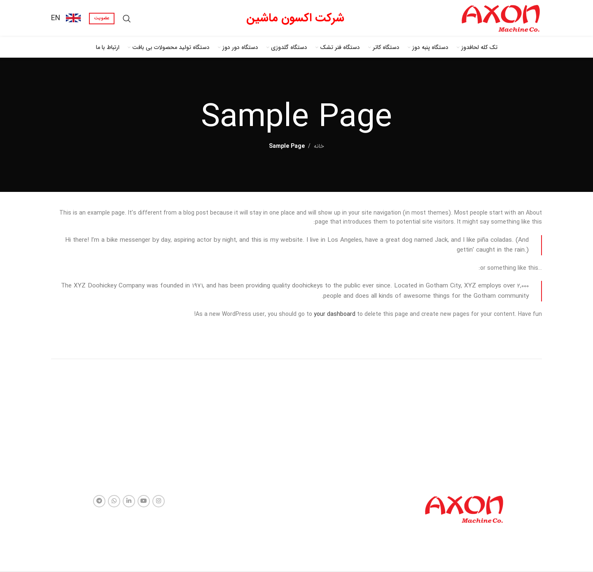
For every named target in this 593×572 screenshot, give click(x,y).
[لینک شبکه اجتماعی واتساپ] (114, 501)
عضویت (102, 18)
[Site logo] (501, 18)
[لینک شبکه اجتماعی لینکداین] (129, 501)
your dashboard (334, 314)
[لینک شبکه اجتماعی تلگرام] (99, 501)
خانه (319, 146)
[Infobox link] (66, 18)
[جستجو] (127, 18)
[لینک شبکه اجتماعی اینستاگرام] (158, 501)
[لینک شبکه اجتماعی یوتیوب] (144, 501)
